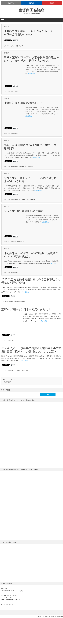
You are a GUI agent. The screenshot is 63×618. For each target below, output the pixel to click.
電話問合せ (11, 3)
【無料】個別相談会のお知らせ (23, 102)
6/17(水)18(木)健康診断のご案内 (24, 210)
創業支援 (21, 166)
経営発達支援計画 (13, 301)
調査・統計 (22, 301)
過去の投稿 (7, 382)
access (12, 604)
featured (24, 46)
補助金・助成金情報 (22, 370)
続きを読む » (32, 73)
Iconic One (41, 616)
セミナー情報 (14, 46)
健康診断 (13, 241)
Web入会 (52, 3)
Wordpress (59, 616)
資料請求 (31, 3)
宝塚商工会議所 (31, 10)
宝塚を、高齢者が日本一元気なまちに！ (26, 309)
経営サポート (14, 91)
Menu (31, 20)
